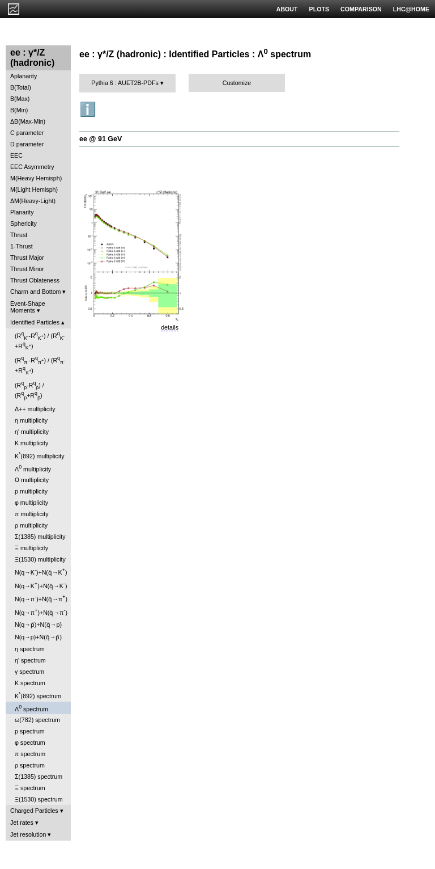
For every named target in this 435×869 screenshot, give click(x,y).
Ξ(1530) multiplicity (40, 559)
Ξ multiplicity (31, 548)
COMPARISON (361, 9)
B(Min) (19, 110)
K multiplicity (31, 443)
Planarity (21, 212)
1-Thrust (21, 246)
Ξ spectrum (30, 787)
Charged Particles (34, 810)
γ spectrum (29, 671)
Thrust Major (27, 257)
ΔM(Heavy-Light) (33, 200)
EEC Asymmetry (32, 166)
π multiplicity (31, 514)
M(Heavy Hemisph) (36, 178)
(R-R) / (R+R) (40, 341)
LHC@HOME (411, 9)
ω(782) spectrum (37, 719)
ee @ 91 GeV (100, 139)
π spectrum (30, 753)
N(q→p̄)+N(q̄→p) (38, 624)
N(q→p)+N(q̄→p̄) (38, 637)
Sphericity (23, 223)
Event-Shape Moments (27, 307)
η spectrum (30, 649)
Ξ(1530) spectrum (39, 799)
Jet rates (21, 822)
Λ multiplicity (33, 468)
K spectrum (30, 683)
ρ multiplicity (31, 525)
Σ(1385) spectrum (38, 776)
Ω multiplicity (32, 479)
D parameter (27, 144)
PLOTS (319, 9)
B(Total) (20, 87)
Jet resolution (28, 834)
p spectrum (30, 731)
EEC (16, 155)
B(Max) (19, 98)
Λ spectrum (31, 708)
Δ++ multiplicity (35, 409)
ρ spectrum (30, 765)
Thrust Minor (27, 268)
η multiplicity (31, 420)
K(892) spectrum (38, 695)
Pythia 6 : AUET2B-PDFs (124, 82)
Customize (237, 82)
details (169, 327)
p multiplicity (31, 491)
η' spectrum (30, 660)
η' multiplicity (32, 431)
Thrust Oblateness (34, 280)
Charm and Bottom (35, 291)
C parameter (27, 132)
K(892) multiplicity (40, 455)
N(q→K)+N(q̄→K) (41, 571)
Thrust (18, 234)
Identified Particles (34, 322)
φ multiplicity (31, 502)
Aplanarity (23, 76)
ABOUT (287, 9)
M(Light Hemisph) (34, 189)
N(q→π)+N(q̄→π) (41, 598)
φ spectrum (30, 742)
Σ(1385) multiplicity (40, 536)
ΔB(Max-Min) (27, 121)
